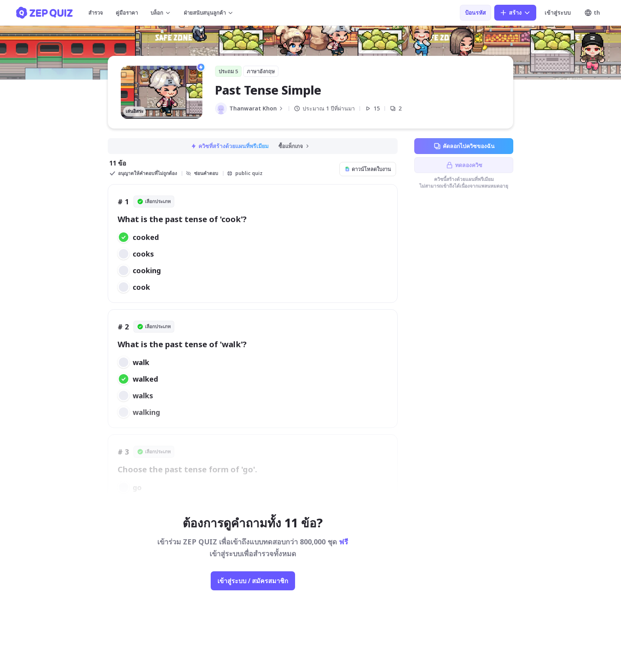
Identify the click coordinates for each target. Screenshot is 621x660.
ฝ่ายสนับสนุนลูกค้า (209, 12)
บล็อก (160, 12)
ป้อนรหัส (475, 12)
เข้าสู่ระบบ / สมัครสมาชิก (252, 580)
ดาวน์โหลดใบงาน (368, 169)
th (592, 13)
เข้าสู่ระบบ (558, 12)
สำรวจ (95, 12)
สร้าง (515, 13)
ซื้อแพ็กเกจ (294, 146)
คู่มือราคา (127, 12)
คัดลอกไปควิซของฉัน (464, 146)
